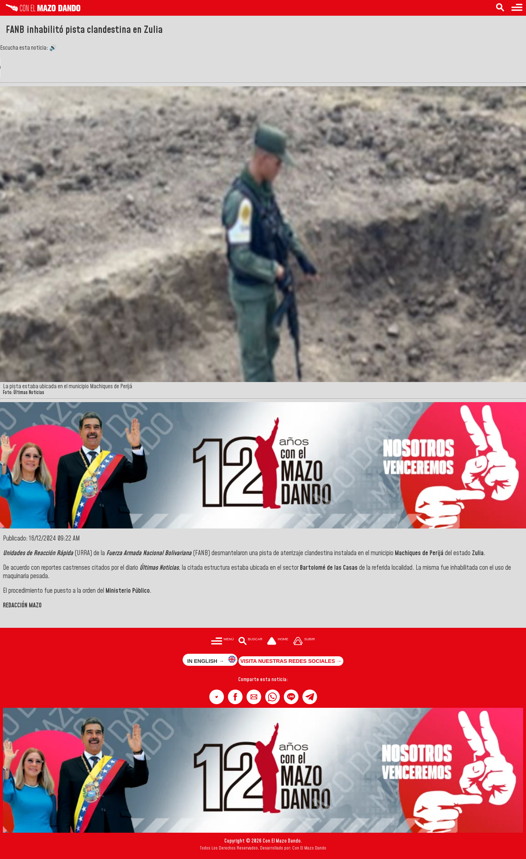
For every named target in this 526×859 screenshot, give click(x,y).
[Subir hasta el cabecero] (304, 641)
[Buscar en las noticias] (500, 8)
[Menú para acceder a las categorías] (517, 8)
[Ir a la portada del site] (277, 641)
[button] (216, 697)
